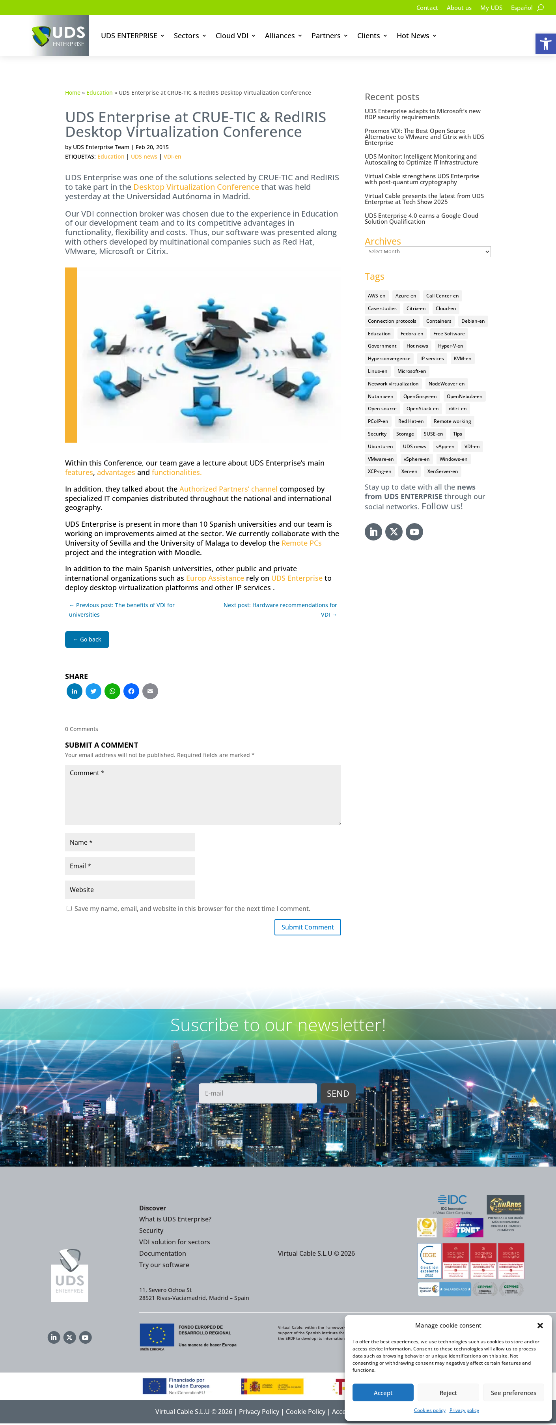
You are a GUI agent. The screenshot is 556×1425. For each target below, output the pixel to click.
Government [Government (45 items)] (382, 345)
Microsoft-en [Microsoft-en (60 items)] (411, 371)
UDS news (144, 156)
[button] (545, 44)
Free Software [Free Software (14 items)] (449, 333)
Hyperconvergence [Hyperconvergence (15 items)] (389, 358)
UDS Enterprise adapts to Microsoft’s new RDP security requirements (423, 114)
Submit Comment (303, 928)
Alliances (280, 35)
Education (99, 92)
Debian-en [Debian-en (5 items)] (473, 321)
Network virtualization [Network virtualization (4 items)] (393, 383)
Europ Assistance (215, 578)
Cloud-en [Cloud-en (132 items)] (446, 308)
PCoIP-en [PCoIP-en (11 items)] (378, 421)
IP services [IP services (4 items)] (432, 358)
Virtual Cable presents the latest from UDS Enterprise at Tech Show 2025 (424, 199)
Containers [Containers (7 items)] (439, 321)
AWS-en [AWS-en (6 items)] (377, 295)
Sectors (186, 35)
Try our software (164, 1266)
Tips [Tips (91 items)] (457, 433)
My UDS (488, 8)
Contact (421, 8)
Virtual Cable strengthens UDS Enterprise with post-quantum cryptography (422, 179)
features (79, 472)
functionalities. (177, 472)
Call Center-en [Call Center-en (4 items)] (442, 295)
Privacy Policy (259, 1413)
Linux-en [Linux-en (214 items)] (378, 371)
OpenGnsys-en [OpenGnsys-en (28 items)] (420, 396)
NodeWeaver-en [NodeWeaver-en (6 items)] (447, 383)
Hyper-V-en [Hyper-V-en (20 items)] (450, 345)
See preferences (513, 1393)
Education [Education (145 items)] (379, 333)
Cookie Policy (305, 1413)
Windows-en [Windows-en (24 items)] (454, 459)
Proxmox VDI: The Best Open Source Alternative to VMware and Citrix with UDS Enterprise (424, 136)
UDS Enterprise (297, 578)
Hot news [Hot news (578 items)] (417, 345)
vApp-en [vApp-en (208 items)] (445, 446)
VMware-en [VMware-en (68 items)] (381, 459)
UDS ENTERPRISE (129, 35)
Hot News (413, 35)
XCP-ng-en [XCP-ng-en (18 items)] (380, 471)
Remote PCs (302, 543)
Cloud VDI (232, 35)
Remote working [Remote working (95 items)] (452, 421)
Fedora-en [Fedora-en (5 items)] (412, 333)
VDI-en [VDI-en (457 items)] (472, 446)
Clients (368, 35)
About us (454, 8)
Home (72, 92)
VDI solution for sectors (174, 1243)
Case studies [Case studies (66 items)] (382, 308)
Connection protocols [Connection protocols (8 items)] (392, 321)
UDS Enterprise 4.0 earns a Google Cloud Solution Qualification (421, 218)
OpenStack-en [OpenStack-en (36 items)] (423, 408)
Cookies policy (430, 1410)
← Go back (87, 639)
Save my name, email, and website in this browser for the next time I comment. (192, 908)
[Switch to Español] (521, 9)
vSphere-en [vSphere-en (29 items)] (417, 459)
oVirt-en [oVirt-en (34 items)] (458, 408)
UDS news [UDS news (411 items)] (414, 446)
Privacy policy (464, 1410)
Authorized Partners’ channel (228, 489)
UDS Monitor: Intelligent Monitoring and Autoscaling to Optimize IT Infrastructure (421, 159)
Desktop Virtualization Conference (196, 186)
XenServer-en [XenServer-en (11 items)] (442, 471)
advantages (116, 472)
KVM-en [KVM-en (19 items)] (463, 358)
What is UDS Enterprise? (175, 1221)
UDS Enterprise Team (101, 147)
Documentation (162, 1255)
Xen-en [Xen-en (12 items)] (409, 471)
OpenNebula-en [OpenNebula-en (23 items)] (465, 396)
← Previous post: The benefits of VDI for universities (122, 609)
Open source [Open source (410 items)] (382, 408)
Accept (383, 1393)
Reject (448, 1393)
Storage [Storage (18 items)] (405, 433)
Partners (326, 35)
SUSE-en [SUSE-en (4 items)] (433, 433)
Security (151, 1232)
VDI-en (172, 156)
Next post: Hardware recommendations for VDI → (280, 609)
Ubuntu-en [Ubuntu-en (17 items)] (380, 446)
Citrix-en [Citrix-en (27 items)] (416, 308)
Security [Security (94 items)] (377, 433)
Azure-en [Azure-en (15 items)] (406, 295)
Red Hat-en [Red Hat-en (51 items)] (411, 421)
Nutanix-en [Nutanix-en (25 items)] (381, 396)
